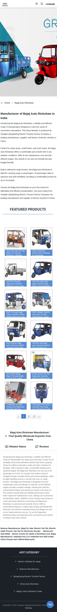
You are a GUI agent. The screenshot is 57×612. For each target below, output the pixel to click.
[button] (36, 4)
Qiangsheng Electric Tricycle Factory (30, 576)
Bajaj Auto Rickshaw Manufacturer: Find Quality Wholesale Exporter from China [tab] (28, 436)
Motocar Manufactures (10, 528)
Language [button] (50, 4)
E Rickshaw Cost (42, 534)
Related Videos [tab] (15, 446)
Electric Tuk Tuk (41, 528)
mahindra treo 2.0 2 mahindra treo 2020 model (33, 537)
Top (50, 605)
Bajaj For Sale (27, 528)
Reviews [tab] (42, 446)
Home (7, 103)
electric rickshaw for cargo (30, 561)
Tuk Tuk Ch (18, 531)
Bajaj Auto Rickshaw (24, 103)
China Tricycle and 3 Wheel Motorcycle (17, 539)
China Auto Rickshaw (30, 584)
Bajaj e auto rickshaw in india (30, 591)
